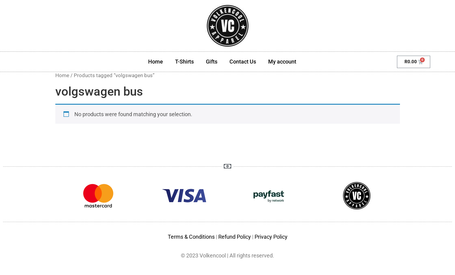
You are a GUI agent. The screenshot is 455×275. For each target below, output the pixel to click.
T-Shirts (184, 61)
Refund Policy (234, 237)
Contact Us (242, 61)
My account (282, 61)
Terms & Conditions (191, 237)
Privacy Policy (271, 237)
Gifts (211, 61)
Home (155, 61)
